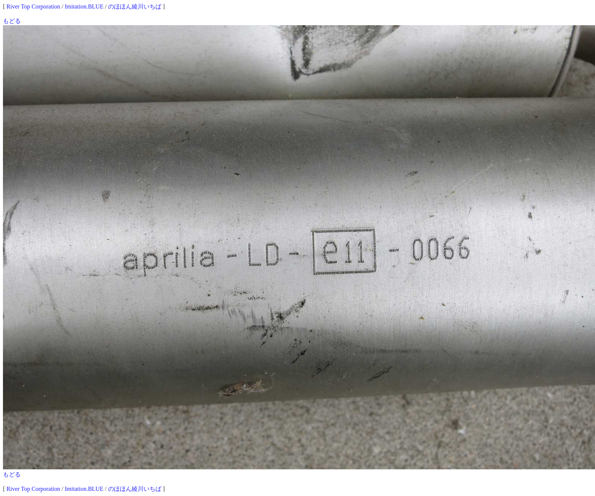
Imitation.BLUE (84, 6)
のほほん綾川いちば (134, 6)
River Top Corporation (33, 6)
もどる (12, 21)
